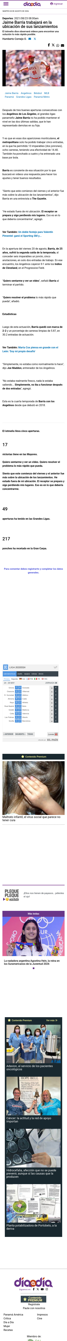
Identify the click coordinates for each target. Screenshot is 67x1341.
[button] (7, 944)
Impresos (42, 1314)
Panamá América (13, 1314)
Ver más (51, 1020)
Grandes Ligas (23, 96)
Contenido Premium (33, 756)
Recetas (8, 1330)
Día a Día (9, 1322)
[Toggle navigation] (6, 3)
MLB (46, 93)
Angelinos (26, 93)
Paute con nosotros (34, 1308)
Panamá (9, 96)
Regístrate (34, 1304)
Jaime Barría (11, 93)
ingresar (56, 3)
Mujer (7, 1326)
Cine (39, 1318)
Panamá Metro (42, 96)
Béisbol (38, 93)
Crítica (7, 1318)
